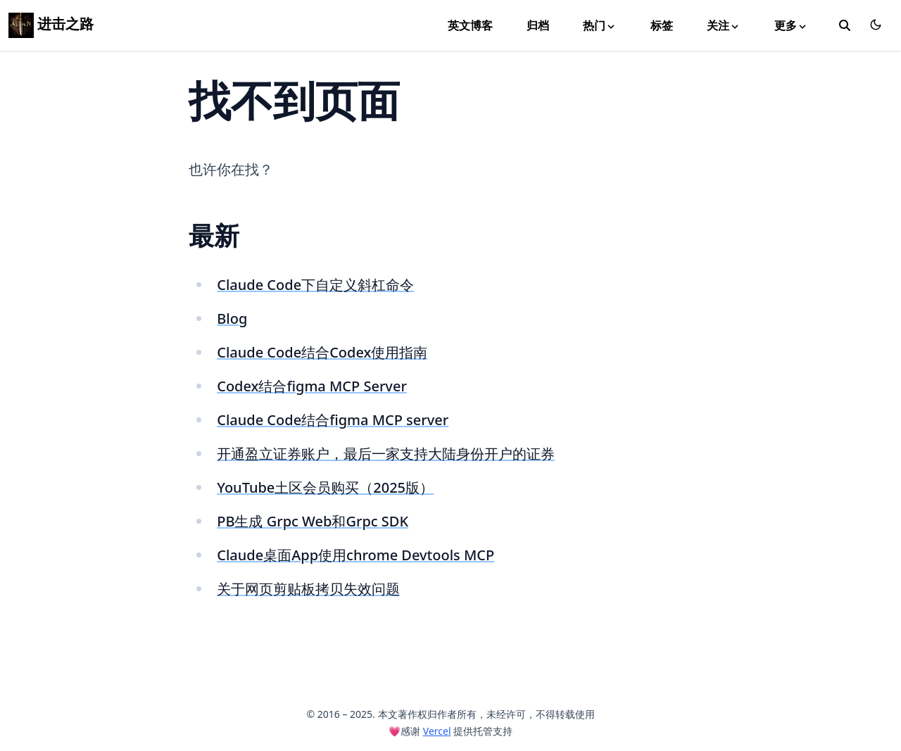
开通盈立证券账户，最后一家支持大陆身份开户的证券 (386, 453)
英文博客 (470, 25)
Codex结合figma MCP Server (312, 386)
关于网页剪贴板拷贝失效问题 (308, 588)
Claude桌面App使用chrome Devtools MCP (355, 554)
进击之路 (51, 23)
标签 (661, 25)
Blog (232, 318)
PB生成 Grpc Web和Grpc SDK (312, 521)
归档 (538, 25)
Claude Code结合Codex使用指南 (322, 352)
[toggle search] (845, 25)
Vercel (437, 731)
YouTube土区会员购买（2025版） (325, 487)
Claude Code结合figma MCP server (332, 419)
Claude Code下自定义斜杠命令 (315, 284)
